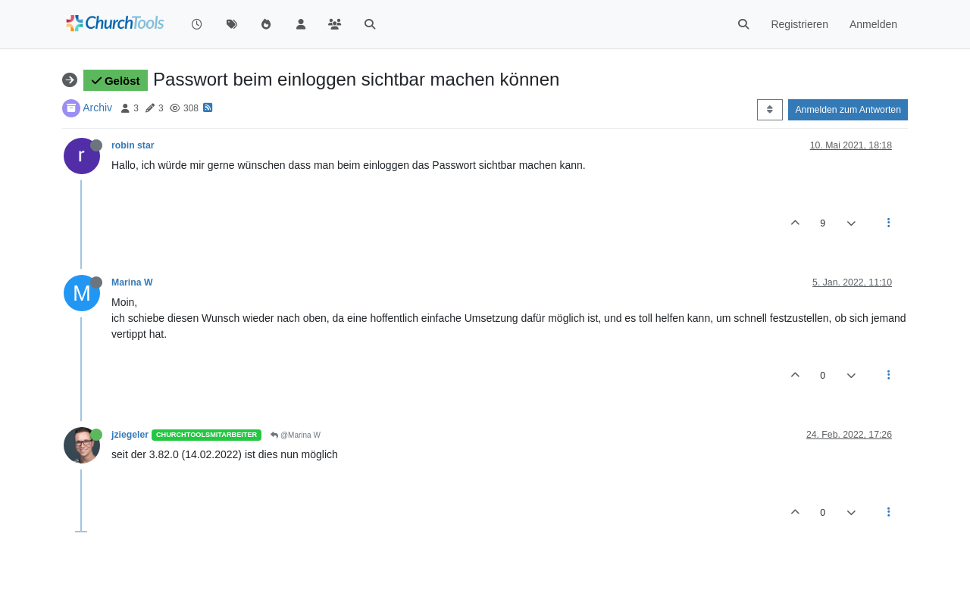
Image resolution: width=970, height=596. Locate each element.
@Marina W (296, 435)
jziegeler (130, 434)
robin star (133, 145)
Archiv (97, 107)
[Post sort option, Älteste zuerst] (769, 109)
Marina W (131, 282)
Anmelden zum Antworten (848, 110)
